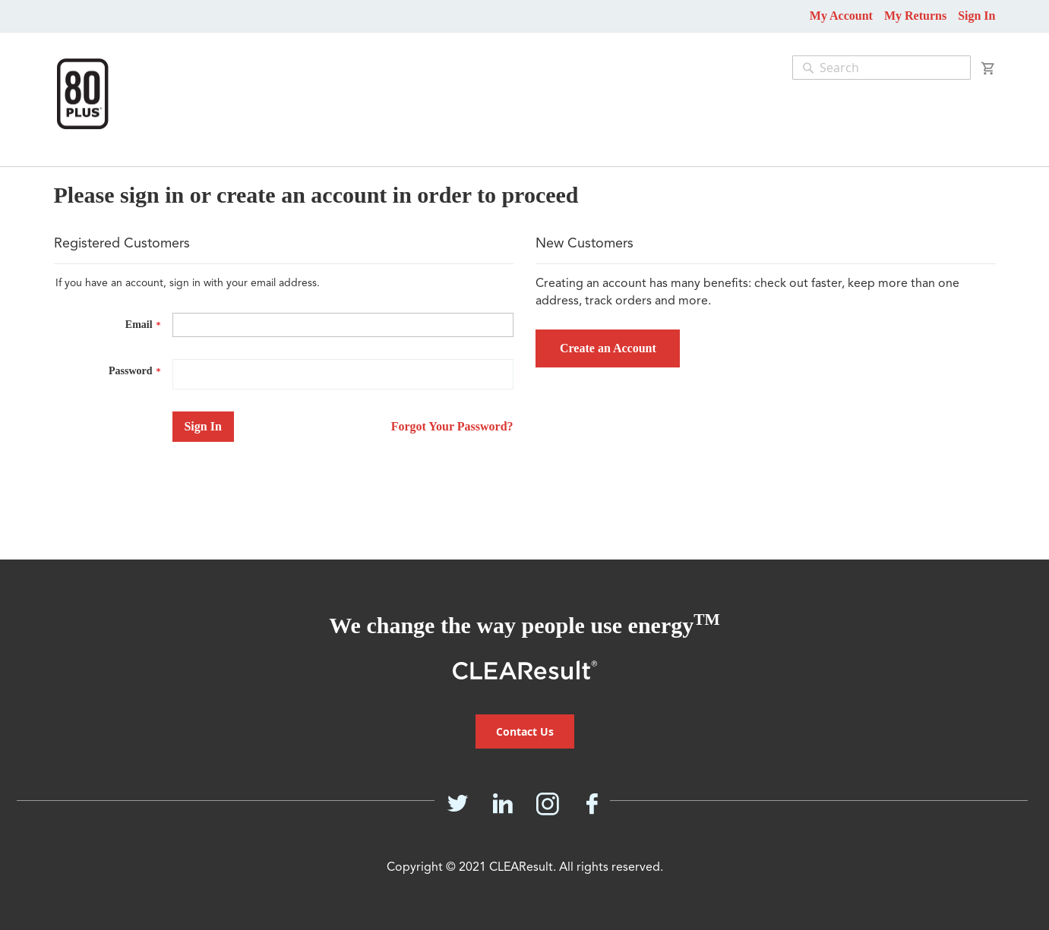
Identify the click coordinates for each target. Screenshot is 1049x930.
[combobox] (881, 67)
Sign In (976, 15)
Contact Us (525, 731)
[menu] (45, 158)
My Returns (915, 15)
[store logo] (82, 93)
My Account (841, 15)
